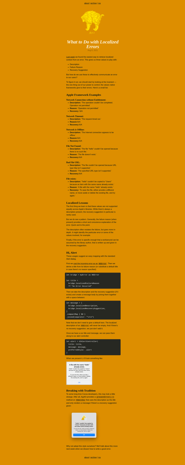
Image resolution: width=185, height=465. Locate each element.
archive (94, 3)
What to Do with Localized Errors (93, 44)
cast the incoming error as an (90, 264)
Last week (70, 57)
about (86, 3)
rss (99, 3)
